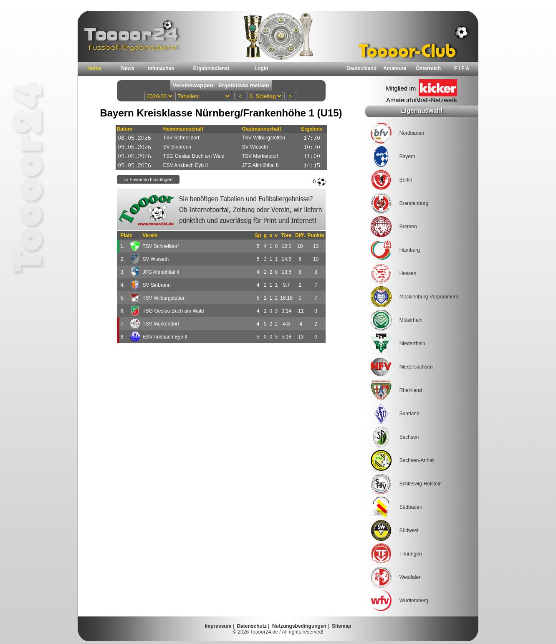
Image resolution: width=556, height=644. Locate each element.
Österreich (428, 68)
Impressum (218, 626)
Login (261, 68)
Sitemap (341, 626)
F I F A (461, 68)
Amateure (394, 68)
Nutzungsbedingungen (299, 626)
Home (94, 68)
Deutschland (361, 68)
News (127, 68)
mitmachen (161, 68)
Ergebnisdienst (211, 68)
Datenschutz (251, 626)
